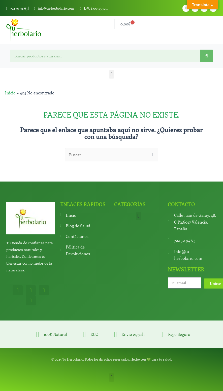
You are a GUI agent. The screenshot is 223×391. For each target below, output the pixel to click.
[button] (111, 74)
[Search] (206, 56)
